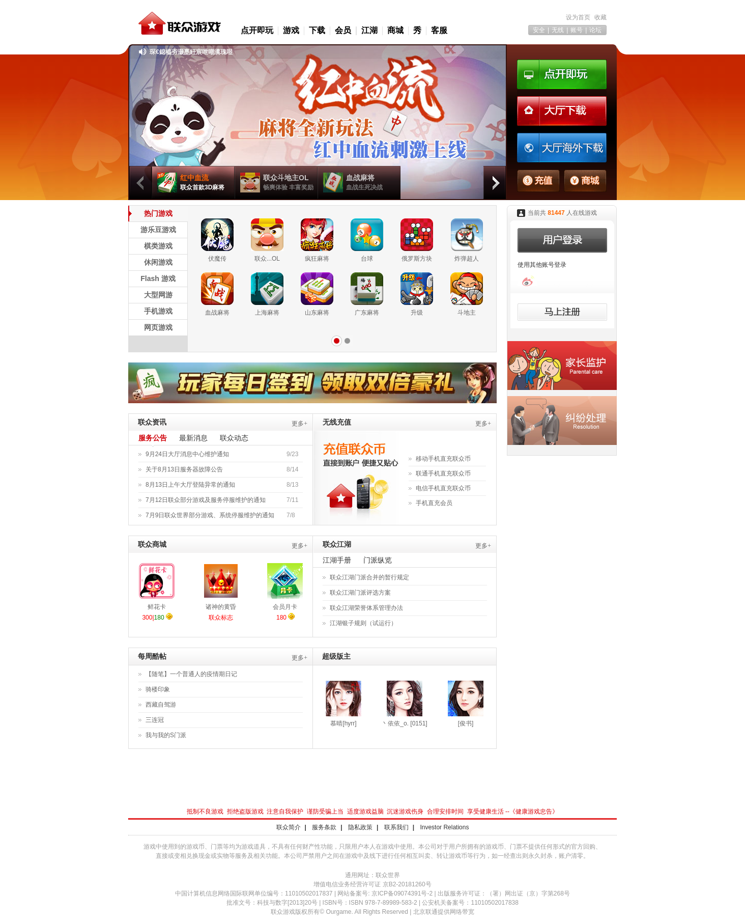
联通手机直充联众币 (443, 473)
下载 (317, 30)
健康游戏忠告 (533, 811)
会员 (343, 30)
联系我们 (396, 827)
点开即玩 (257, 30)
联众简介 (288, 827)
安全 (539, 30)
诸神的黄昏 (221, 606)
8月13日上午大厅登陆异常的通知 (190, 484)
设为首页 (578, 17)
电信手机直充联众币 (443, 488)
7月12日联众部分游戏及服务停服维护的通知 (206, 500)
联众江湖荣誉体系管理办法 (366, 607)
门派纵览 (377, 560)
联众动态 (234, 438)
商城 (395, 30)
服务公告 (152, 438)
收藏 (600, 17)
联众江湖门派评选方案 (360, 592)
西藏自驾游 (161, 704)
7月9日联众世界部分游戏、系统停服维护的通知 (210, 515)
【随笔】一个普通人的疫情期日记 (191, 674)
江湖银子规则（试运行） (363, 623)
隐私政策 (360, 827)
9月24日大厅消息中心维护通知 (187, 454)
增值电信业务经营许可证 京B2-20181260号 (372, 884)
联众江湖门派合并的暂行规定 (369, 577)
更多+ (299, 423)
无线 (558, 30)
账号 (576, 30)
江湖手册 (337, 560)
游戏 (291, 30)
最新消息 (193, 438)
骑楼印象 (158, 689)
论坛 (595, 30)
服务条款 (324, 827)
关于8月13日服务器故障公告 (184, 469)
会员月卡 (285, 606)
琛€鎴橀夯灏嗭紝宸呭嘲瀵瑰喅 (191, 51)
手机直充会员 (434, 503)
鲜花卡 (157, 606)
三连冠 (155, 719)
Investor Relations (444, 827)
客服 (439, 30)
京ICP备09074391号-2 (402, 893)
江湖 (369, 30)
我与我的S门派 (166, 735)
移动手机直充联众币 (443, 458)
